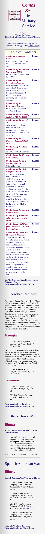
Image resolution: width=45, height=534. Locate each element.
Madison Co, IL (29, 508)
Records (35, 56)
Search (17, 282)
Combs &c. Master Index (23, 284)
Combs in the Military (22, 404)
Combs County (33, 46)
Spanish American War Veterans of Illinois (22, 478)
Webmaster (36, 37)
